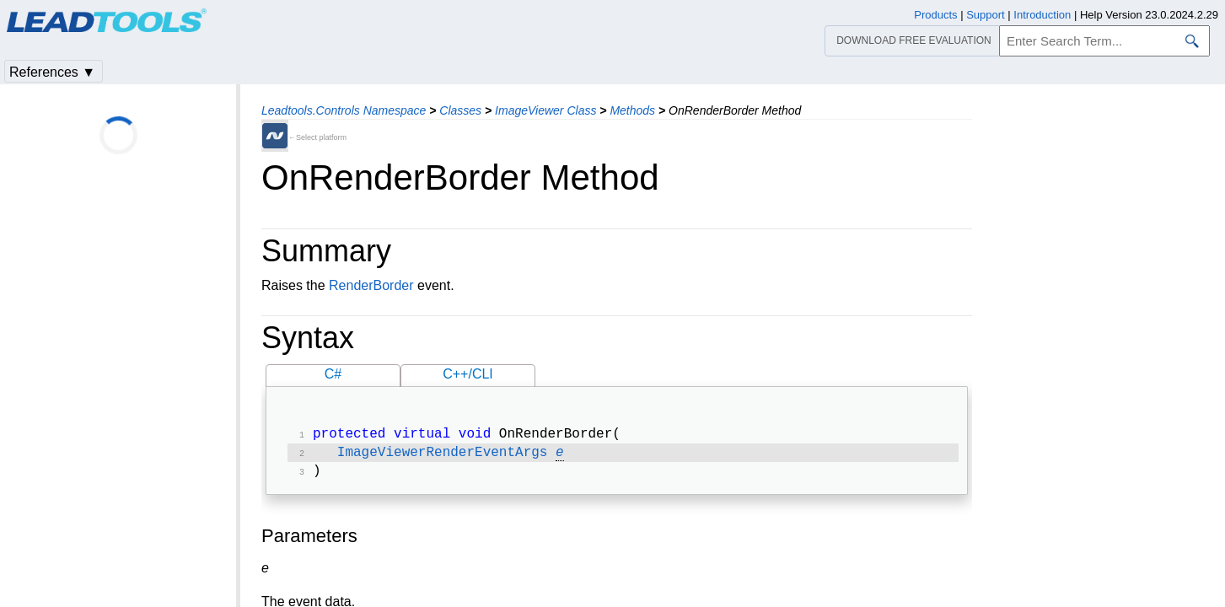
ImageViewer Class (545, 110)
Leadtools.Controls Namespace (343, 110)
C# (333, 374)
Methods (632, 110)
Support (985, 14)
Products (935, 14)
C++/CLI (468, 374)
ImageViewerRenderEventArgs (442, 456)
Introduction (1042, 14)
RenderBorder (371, 285)
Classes (460, 110)
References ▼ (52, 72)
